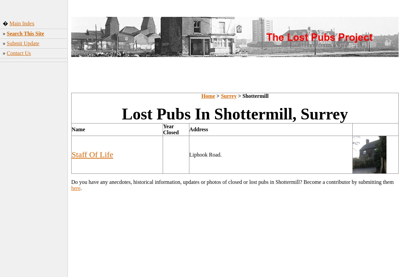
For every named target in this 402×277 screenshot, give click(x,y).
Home (208, 96)
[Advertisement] (34, 170)
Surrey (229, 96)
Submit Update (23, 43)
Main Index (21, 23)
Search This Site (25, 33)
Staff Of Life (92, 154)
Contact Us (19, 53)
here (76, 188)
